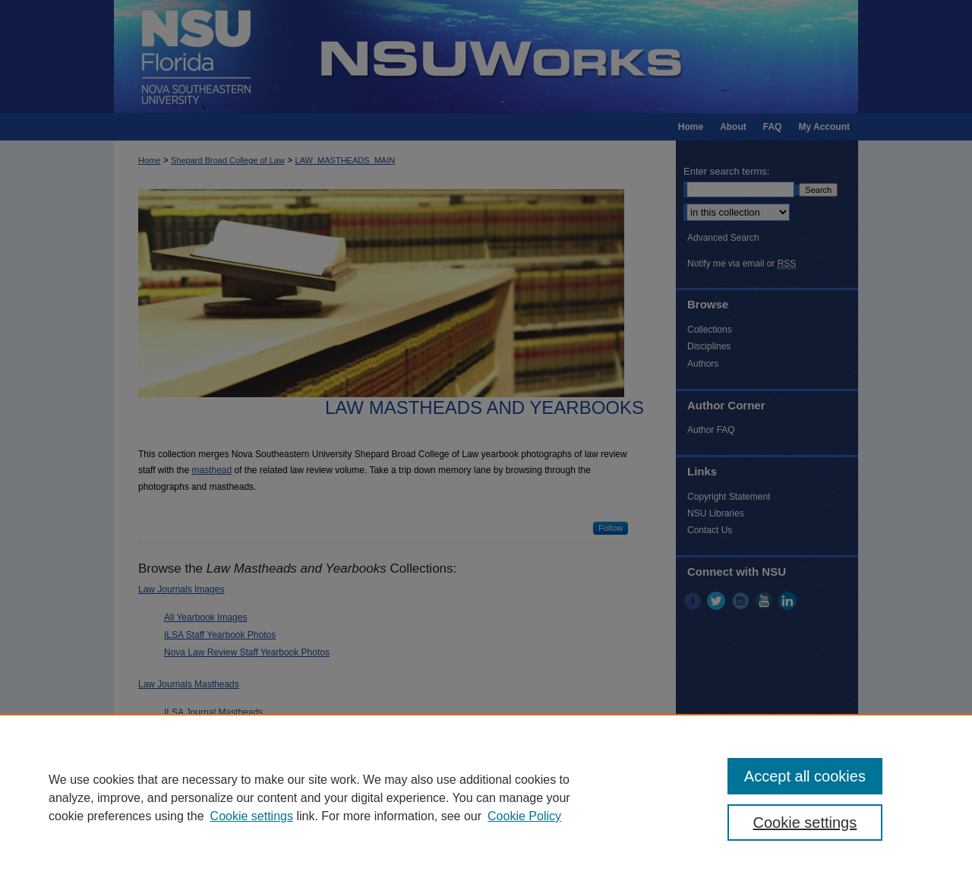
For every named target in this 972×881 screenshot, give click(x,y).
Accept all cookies (805, 776)
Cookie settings (251, 816)
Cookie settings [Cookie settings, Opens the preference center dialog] (805, 822)
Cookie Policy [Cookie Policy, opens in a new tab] (524, 816)
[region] (486, 797)
